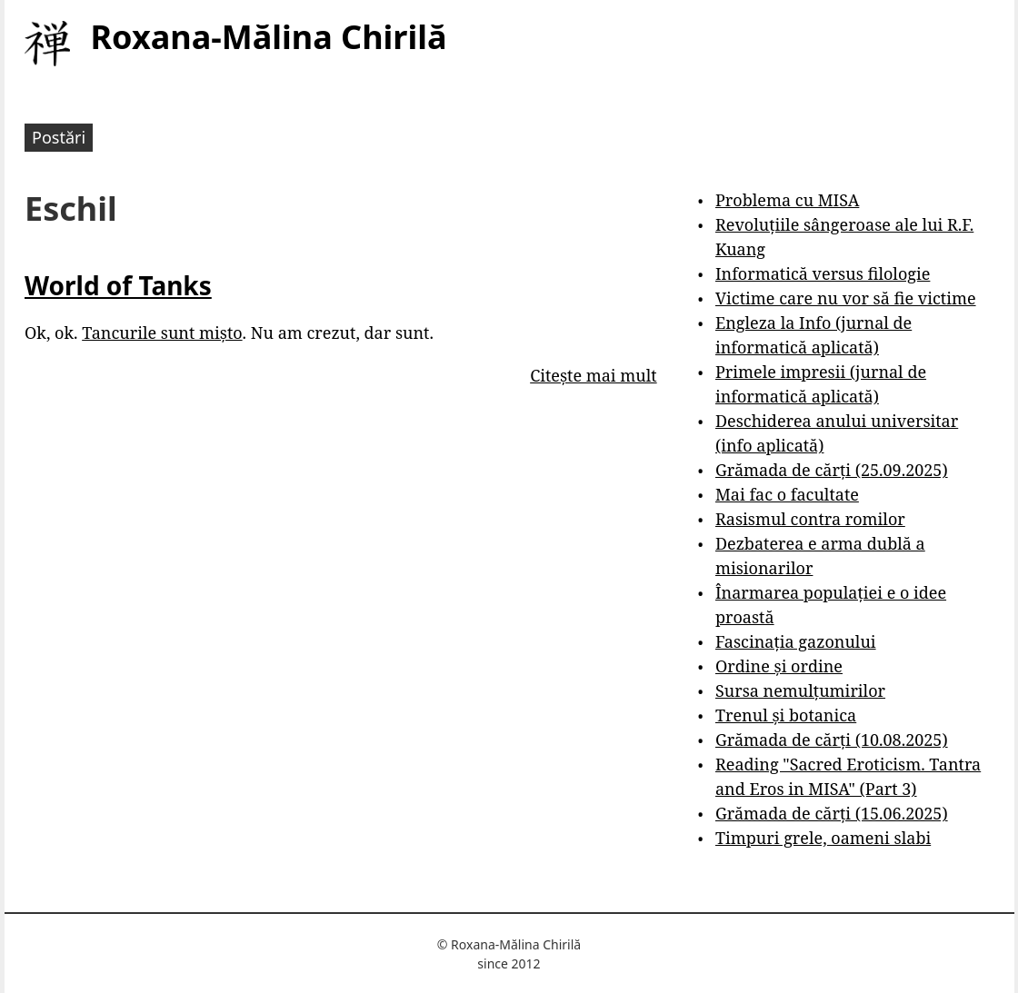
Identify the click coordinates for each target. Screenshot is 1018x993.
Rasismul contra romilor (810, 519)
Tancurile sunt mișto (162, 332)
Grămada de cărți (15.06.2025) (831, 813)
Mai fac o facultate (787, 494)
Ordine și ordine (779, 666)
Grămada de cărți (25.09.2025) (831, 470)
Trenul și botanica (785, 715)
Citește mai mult (593, 375)
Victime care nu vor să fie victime (845, 298)
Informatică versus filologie (822, 273)
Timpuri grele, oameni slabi (823, 838)
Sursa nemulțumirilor (800, 690)
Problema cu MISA (787, 200)
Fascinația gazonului (795, 641)
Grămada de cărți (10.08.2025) (831, 739)
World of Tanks (118, 285)
